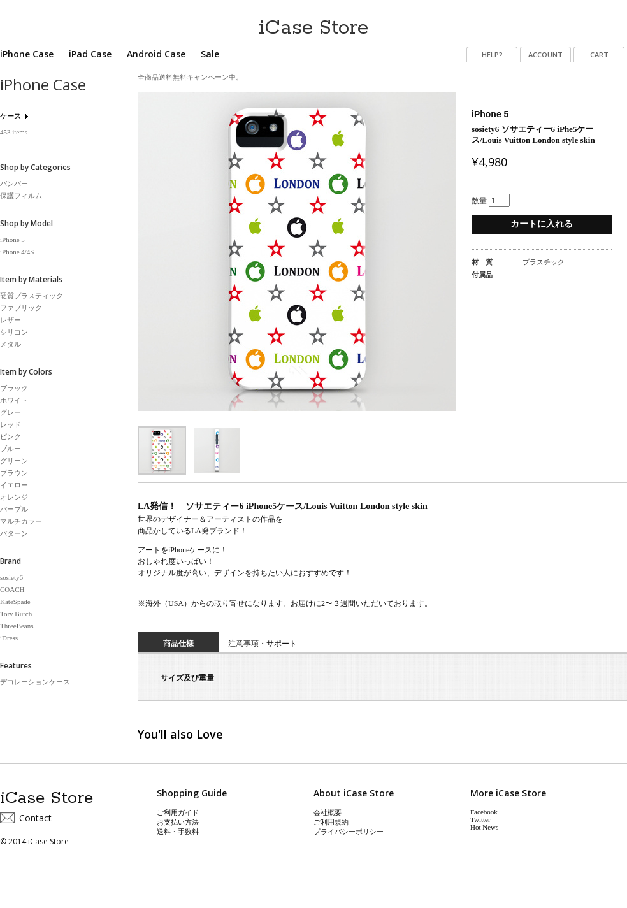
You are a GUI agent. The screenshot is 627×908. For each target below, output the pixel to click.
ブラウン (14, 473)
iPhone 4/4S (17, 252)
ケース (10, 116)
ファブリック (21, 308)
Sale (210, 54)
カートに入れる (541, 224)
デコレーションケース (35, 682)
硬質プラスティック (31, 295)
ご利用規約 (331, 822)
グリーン (14, 461)
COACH (12, 589)
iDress (9, 638)
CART (599, 54)
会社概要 (328, 812)
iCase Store (313, 23)
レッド (10, 424)
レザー (10, 320)
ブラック (14, 388)
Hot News (484, 827)
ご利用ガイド (178, 812)
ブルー (10, 448)
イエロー (14, 485)
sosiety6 (11, 577)
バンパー (14, 183)
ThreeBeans (17, 626)
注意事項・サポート (262, 643)
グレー (10, 412)
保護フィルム (21, 195)
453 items (13, 132)
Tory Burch (16, 613)
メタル (10, 344)
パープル (14, 509)
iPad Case (90, 54)
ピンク (10, 436)
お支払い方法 (178, 822)
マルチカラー (21, 521)
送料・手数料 (178, 831)
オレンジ (14, 497)
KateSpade (15, 601)
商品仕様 (178, 643)
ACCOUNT (545, 54)
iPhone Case (27, 54)
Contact (35, 818)
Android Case (156, 54)
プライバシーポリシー (349, 831)
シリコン (14, 332)
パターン (14, 533)
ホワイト (14, 400)
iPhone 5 (12, 239)
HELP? (492, 54)
